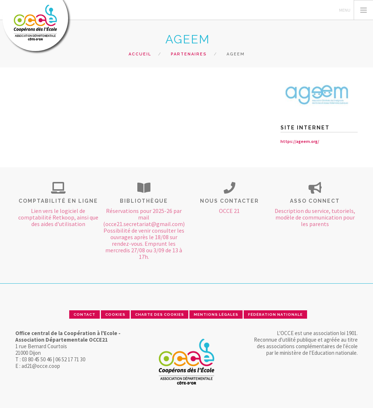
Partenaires (189, 54)
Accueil (140, 54)
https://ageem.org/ (299, 141)
